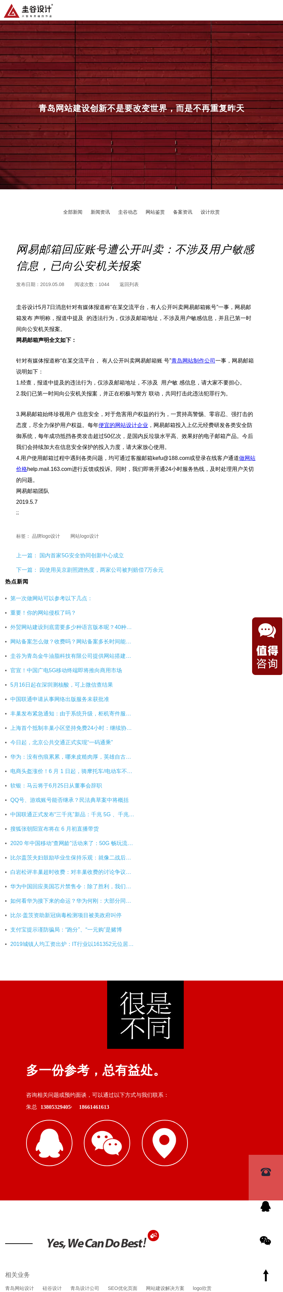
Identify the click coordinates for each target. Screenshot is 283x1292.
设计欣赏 (210, 212)
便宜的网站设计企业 (123, 425)
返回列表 (129, 284)
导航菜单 (272, 9)
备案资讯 (182, 212)
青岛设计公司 (84, 1115)
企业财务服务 (169, 1148)
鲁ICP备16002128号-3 (201, 1252)
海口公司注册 (206, 1148)
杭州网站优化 (131, 1148)
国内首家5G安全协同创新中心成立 (81, 555)
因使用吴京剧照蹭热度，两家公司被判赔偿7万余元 (101, 570)
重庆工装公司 (94, 1148)
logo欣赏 (202, 1115)
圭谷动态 (127, 212)
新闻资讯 (100, 212)
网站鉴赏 (155, 212)
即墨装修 (61, 1148)
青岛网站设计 (19, 1115)
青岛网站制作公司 (193, 361)
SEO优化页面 (122, 1115)
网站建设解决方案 (165, 1115)
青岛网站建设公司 (24, 1148)
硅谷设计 (52, 1115)
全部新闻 (72, 212)
